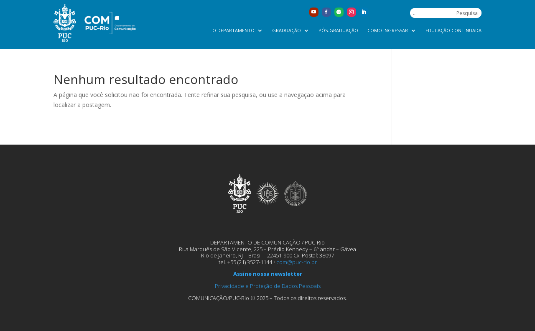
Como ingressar (387, 30)
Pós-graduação (338, 30)
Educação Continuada (453, 30)
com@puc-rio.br (296, 262)
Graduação (286, 30)
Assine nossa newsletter (267, 274)
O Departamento (233, 30)
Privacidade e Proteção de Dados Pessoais (268, 286)
